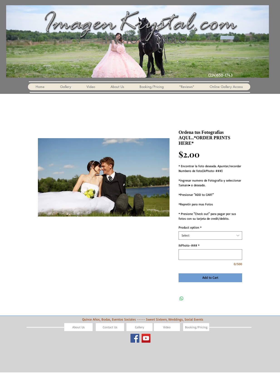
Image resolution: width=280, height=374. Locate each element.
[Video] (167, 327)
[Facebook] (134, 338)
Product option (190, 227)
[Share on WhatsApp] (181, 298)
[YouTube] (146, 338)
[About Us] (78, 327)
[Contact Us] (110, 327)
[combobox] (210, 235)
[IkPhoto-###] (210, 254)
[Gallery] (139, 327)
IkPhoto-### (189, 245)
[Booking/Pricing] (196, 327)
